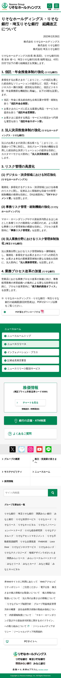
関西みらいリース (16, 558)
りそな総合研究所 (33, 530)
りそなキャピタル (27, 524)
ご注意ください (30, 587)
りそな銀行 (9, 513)
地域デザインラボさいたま (42, 552)
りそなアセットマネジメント (30, 536)
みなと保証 (44, 564)
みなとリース (13, 564)
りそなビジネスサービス (24, 547)
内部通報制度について (20, 615)
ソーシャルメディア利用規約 (28, 631)
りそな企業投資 (28, 541)
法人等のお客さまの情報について (39, 598)
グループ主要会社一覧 (14, 504)
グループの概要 (12, 459)
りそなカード (45, 519)
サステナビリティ (13, 472)
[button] (49, 9)
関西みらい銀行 (44, 513)
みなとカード (29, 564)
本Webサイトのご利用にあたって (21, 581)
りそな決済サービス (26, 519)
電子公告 (45, 587)
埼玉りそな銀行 (26, 513)
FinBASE (42, 541)
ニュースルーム (42, 472)
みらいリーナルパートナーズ (41, 558)
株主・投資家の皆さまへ (46, 461)
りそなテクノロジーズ (15, 552)
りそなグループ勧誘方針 (19, 604)
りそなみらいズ (46, 547)
